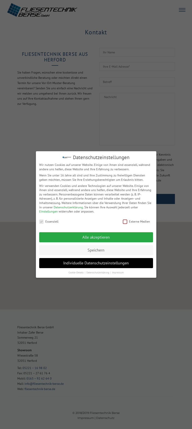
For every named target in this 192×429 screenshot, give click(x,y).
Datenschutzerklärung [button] (98, 272)
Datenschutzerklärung (68, 207)
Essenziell (48, 222)
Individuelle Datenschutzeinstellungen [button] (96, 262)
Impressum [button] (118, 272)
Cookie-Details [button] (76, 272)
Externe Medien (136, 222)
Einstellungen (48, 211)
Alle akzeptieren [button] (96, 237)
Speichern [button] (96, 250)
